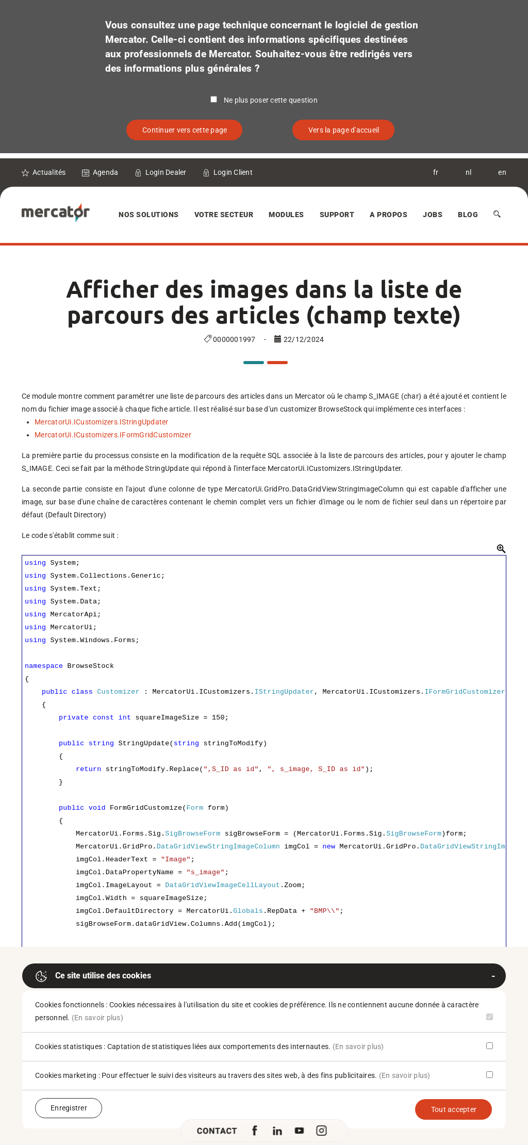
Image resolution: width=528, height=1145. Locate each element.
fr (436, 172)
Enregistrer (69, 1108)
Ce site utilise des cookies (93, 976)
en (502, 172)
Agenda (106, 172)
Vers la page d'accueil (344, 130)
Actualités (49, 172)
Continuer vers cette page (184, 130)
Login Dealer (166, 172)
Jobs (432, 214)
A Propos (388, 214)
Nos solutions (149, 214)
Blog (468, 214)
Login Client (233, 172)
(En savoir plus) (97, 1017)
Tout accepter (453, 1109)
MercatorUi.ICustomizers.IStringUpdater (102, 422)
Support (337, 214)
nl (469, 172)
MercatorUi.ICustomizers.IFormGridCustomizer (113, 435)
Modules (286, 214)
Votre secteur (224, 214)
